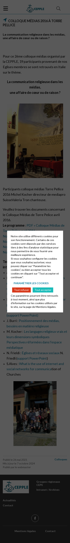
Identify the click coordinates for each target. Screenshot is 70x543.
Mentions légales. (46, 306)
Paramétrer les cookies (31, 283)
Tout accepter (43, 289)
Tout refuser (21, 289)
